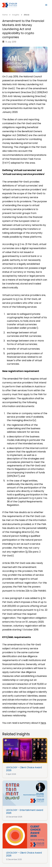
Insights (15, 14)
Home (5, 14)
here (43, 723)
